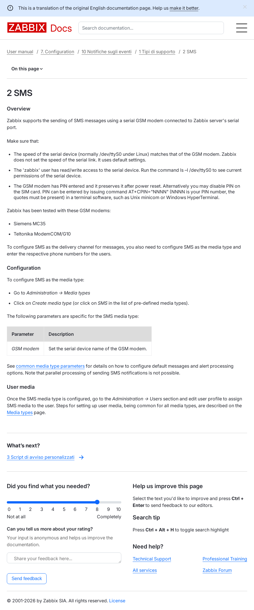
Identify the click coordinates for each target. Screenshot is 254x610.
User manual (20, 51)
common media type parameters (50, 366)
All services (145, 570)
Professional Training (225, 559)
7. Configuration (57, 51)
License (117, 600)
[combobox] (152, 27)
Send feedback (27, 578)
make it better (184, 8)
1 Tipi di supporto (157, 51)
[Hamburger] (241, 27)
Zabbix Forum (217, 570)
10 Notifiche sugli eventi (107, 51)
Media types (20, 412)
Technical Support (152, 559)
